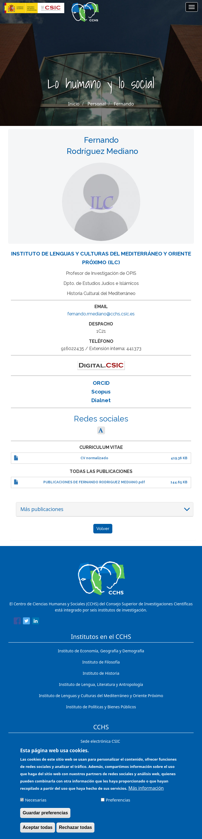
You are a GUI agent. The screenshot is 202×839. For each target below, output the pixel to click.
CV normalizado (94, 458)
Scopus (101, 391)
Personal (96, 104)
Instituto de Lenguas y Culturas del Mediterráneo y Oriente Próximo (101, 695)
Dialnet (101, 400)
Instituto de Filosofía (101, 662)
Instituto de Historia (101, 673)
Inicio (74, 104)
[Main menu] (192, 7)
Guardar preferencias (45, 816)
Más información (146, 792)
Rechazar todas (75, 831)
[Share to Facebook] (17, 621)
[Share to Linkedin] (35, 621)
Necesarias (35, 804)
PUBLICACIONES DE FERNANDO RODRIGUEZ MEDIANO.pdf (94, 482)
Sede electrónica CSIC (100, 741)
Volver (102, 528)
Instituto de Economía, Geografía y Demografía (101, 650)
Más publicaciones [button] (41, 509)
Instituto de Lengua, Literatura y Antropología (101, 684)
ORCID (101, 383)
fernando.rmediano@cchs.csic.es (101, 314)
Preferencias (118, 804)
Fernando (124, 104)
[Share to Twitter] (26, 621)
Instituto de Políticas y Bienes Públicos (101, 706)
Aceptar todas (38, 831)
